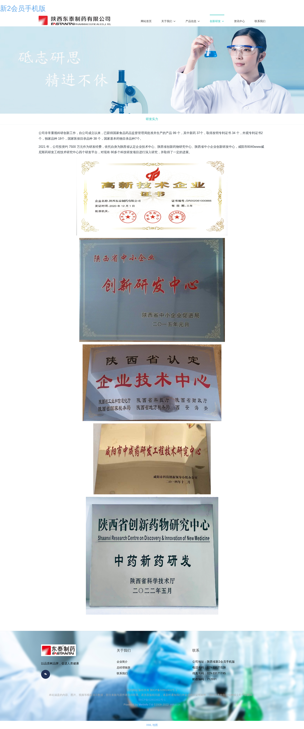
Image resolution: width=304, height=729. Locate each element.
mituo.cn (175, 704)
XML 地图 (152, 724)
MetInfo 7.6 (146, 704)
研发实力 (152, 119)
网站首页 (146, 21)
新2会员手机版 (23, 8)
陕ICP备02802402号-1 (152, 699)
